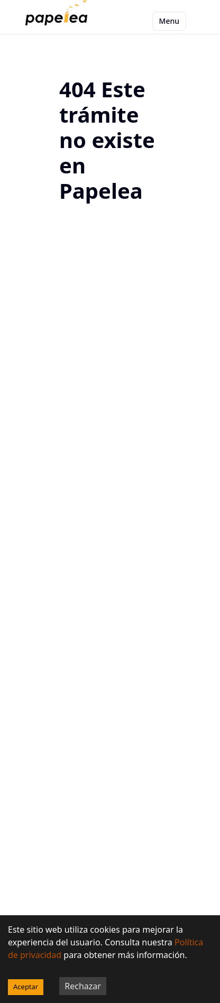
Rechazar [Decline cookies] (83, 986)
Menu (169, 21)
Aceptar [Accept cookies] (25, 986)
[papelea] (58, 21)
